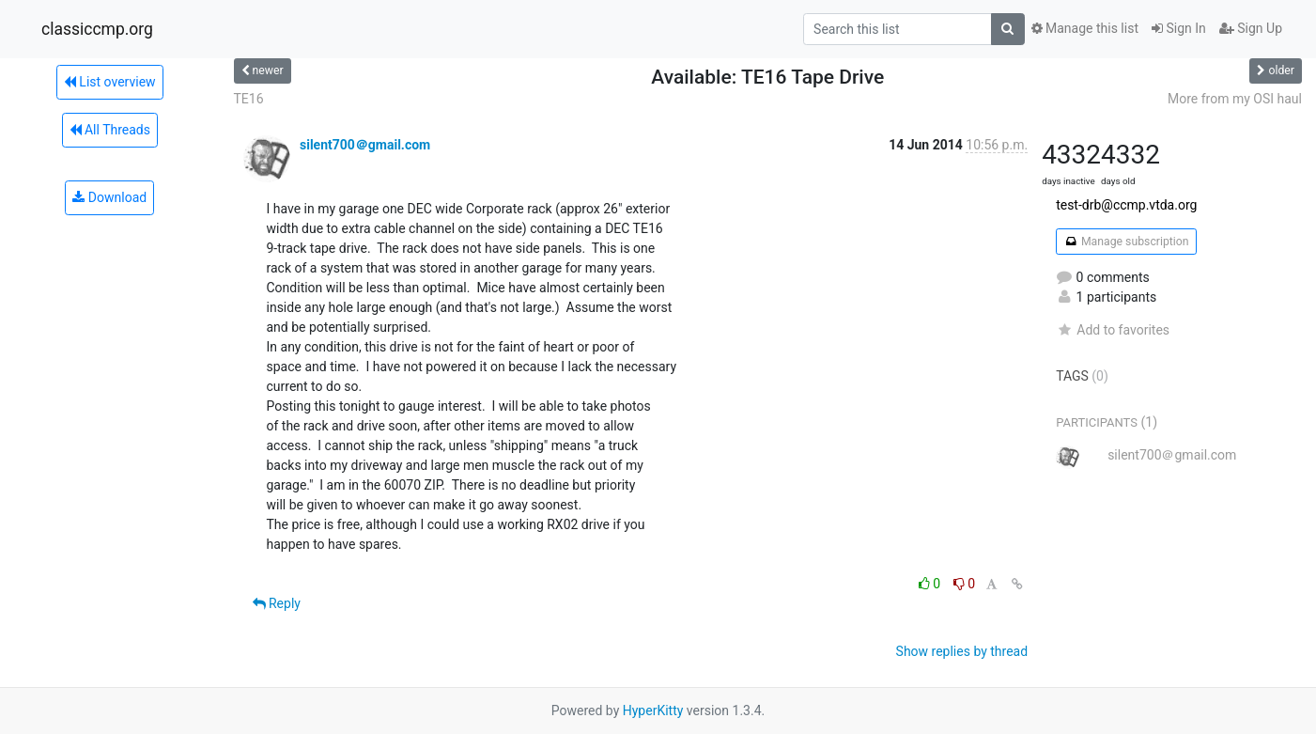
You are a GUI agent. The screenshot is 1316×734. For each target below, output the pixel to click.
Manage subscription (1125, 241)
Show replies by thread (962, 651)
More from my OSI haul (1235, 98)
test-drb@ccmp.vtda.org (1126, 204)
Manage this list (1084, 28)
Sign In (1179, 28)
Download (109, 197)
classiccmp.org (97, 29)
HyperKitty (653, 710)
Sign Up (1250, 28)
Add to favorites (1112, 329)
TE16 (249, 98)
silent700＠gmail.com (365, 144)
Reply (277, 603)
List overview (110, 81)
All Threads (110, 129)
